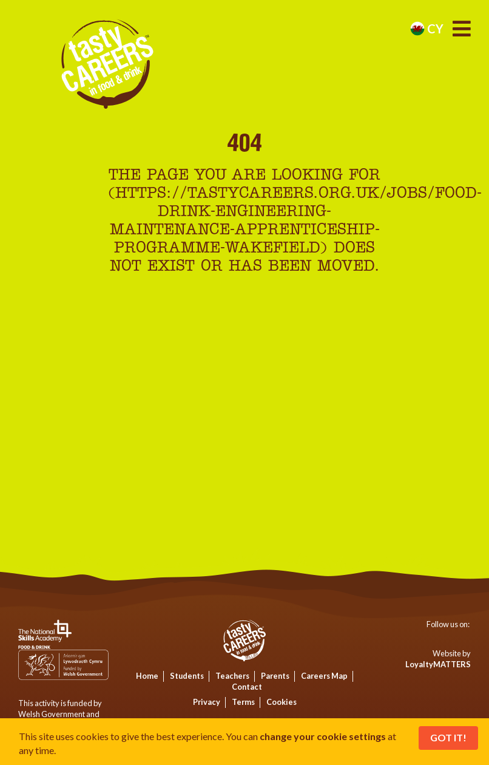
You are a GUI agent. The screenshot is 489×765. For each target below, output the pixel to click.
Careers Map (324, 676)
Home (147, 676)
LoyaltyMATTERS (438, 664)
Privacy (206, 702)
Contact (247, 687)
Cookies (281, 702)
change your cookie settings (323, 736)
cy (426, 28)
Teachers (232, 676)
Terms (243, 702)
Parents (275, 676)
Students (187, 676)
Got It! (448, 737)
